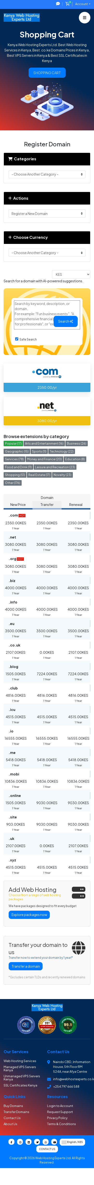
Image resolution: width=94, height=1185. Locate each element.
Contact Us (12, 1118)
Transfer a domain (26, 966)
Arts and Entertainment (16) (44, 443)
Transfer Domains (16, 1112)
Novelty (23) (62, 475)
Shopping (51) (15, 475)
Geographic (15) (17, 451)
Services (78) (14, 459)
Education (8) (75, 459)
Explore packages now (29, 914)
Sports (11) (39, 451)
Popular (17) (13, 443)
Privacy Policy (57, 1118)
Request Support (60, 1112)
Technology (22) (62, 451)
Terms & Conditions (61, 1124)
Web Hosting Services (20, 1061)
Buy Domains (13, 1106)
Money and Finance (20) (44, 459)
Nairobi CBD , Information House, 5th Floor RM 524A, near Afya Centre (71, 1066)
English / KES (72, 1142)
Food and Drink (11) (18, 467)
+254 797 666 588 (66, 1086)
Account (81, 4)
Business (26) (76, 443)
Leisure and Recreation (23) (55, 467)
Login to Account (60, 1106)
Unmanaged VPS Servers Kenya (22, 1077)
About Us (10, 1124)
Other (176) (12, 483)
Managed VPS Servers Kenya (20, 1068)
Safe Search (26, 339)
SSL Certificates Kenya (20, 1085)
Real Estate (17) (39, 475)
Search (65, 321)
